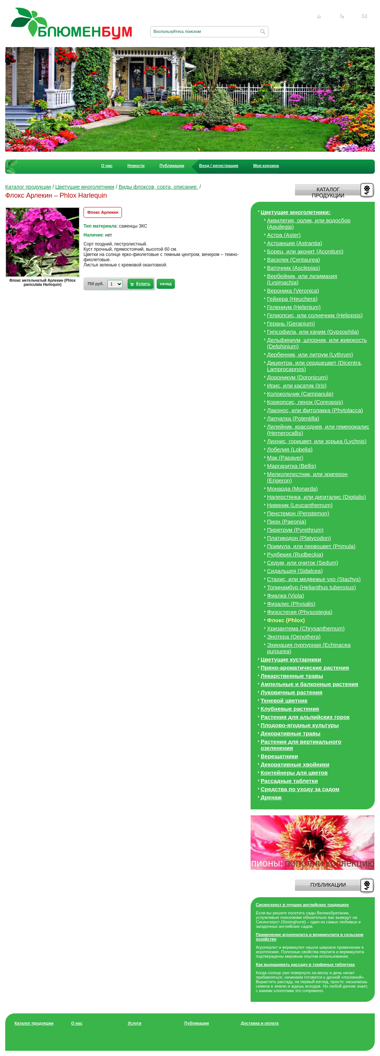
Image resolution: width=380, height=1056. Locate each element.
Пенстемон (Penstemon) (298, 513)
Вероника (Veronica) (293, 290)
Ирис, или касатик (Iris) (297, 385)
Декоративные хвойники (295, 764)
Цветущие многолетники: (296, 212)
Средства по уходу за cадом (300, 789)
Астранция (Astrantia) (294, 243)
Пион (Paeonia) (286, 521)
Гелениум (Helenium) (294, 307)
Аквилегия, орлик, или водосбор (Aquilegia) (309, 223)
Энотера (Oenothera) (294, 636)
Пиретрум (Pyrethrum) (295, 530)
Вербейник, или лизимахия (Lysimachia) (302, 279)
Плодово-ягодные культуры (300, 725)
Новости (136, 165)
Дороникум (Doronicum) (297, 377)
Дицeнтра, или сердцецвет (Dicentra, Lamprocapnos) (314, 365)
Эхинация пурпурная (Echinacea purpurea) (309, 648)
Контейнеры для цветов (294, 772)
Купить (143, 283)
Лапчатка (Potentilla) (293, 418)
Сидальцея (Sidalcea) (295, 571)
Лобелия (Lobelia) (290, 449)
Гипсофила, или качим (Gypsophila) (313, 331)
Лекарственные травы (292, 676)
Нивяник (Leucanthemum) (300, 505)
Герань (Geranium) (291, 323)
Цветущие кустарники (291, 659)
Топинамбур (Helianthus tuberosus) (311, 587)
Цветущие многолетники (84, 187)
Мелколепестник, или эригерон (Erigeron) (307, 477)
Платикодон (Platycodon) (299, 538)
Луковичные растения (291, 692)
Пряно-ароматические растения (305, 667)
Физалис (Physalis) (291, 603)
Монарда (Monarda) (292, 488)
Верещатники (279, 756)
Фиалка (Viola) (285, 595)
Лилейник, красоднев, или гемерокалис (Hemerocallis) (318, 429)
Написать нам (364, 16)
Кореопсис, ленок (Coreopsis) (305, 402)
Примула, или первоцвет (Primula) (311, 546)
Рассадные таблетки (289, 781)
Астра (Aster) (284, 235)
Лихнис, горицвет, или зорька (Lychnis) (317, 441)
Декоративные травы (290, 733)
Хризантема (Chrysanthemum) (306, 628)
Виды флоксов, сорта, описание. (158, 187)
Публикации (172, 165)
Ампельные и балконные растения (309, 684)
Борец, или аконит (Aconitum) (305, 251)
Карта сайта (342, 16)
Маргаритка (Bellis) (291, 466)
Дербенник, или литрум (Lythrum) (310, 354)
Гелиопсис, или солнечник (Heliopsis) (315, 315)
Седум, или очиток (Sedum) (302, 562)
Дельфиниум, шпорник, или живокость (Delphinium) (317, 343)
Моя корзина (266, 165)
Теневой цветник (284, 700)
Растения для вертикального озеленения (301, 744)
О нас (107, 165)
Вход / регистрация (218, 165)
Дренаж (271, 797)
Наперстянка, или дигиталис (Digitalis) (316, 497)
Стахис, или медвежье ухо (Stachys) (314, 579)
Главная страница (319, 16)
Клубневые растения (290, 708)
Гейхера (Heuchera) (292, 299)
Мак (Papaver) (285, 457)
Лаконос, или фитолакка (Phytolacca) (315, 410)
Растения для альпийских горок (305, 717)
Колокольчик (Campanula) (300, 393)
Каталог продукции (28, 187)
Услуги (134, 1023)
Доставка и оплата (260, 1023)
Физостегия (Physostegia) (299, 612)
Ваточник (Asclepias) (293, 268)
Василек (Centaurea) (293, 259)
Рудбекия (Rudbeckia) (295, 554)
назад (166, 283)
